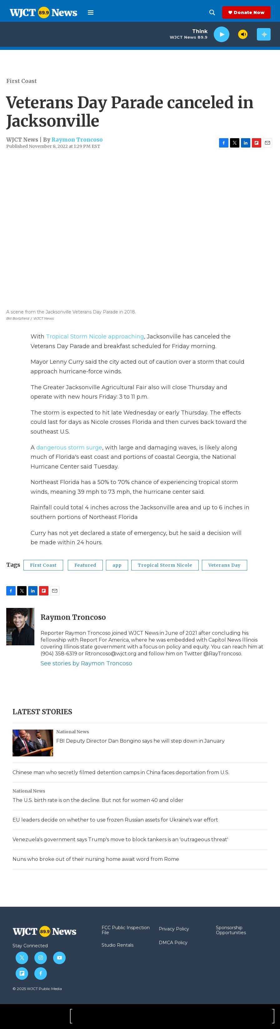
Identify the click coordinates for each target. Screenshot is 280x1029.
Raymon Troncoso (77, 139)
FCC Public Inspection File (126, 930)
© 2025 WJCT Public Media (37, 988)
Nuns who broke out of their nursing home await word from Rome (95, 859)
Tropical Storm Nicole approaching (95, 336)
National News (72, 732)
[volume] (243, 34)
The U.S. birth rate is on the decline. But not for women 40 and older (97, 800)
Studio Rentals (117, 945)
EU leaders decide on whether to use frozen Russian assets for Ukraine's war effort (115, 820)
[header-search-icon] (212, 12)
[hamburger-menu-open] (91, 12)
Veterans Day (224, 565)
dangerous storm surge (69, 447)
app (117, 565)
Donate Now (249, 12)
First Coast (21, 81)
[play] (222, 34)
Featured (85, 565)
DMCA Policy (173, 942)
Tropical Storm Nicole (165, 565)
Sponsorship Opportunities (231, 930)
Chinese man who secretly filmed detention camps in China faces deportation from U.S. (120, 772)
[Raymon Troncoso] (20, 626)
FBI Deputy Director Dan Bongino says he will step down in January (140, 741)
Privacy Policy (174, 929)
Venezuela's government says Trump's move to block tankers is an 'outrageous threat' (120, 839)
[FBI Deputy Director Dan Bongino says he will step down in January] (32, 743)
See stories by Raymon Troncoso (86, 663)
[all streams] (264, 34)
